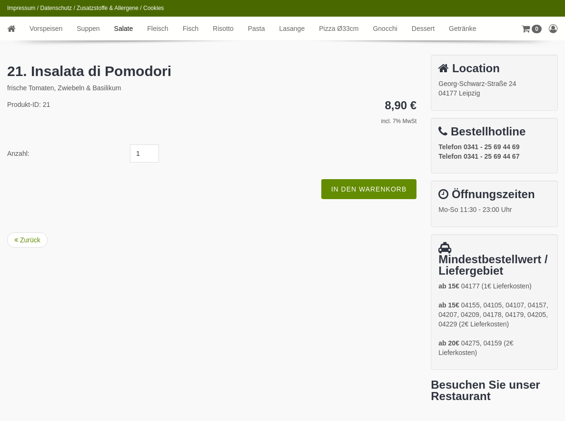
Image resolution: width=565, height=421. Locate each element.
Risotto (223, 28)
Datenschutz (56, 8)
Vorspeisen (46, 28)
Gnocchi (385, 28)
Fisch (190, 28)
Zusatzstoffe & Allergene (108, 8)
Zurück (27, 240)
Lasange (292, 28)
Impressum (21, 8)
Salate (123, 28)
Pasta (256, 28)
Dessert (423, 28)
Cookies (153, 8)
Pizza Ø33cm (338, 28)
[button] (532, 28)
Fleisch (157, 28)
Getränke (462, 28)
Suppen (88, 28)
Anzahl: (18, 153)
